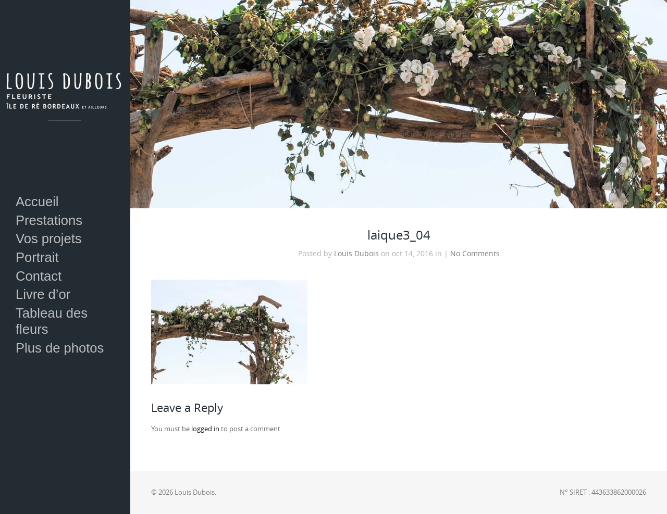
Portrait (37, 257)
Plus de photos (60, 348)
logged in (205, 428)
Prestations (49, 220)
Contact (38, 276)
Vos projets (49, 238)
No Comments (475, 253)
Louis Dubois (356, 253)
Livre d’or (43, 294)
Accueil (37, 201)
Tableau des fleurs (52, 321)
